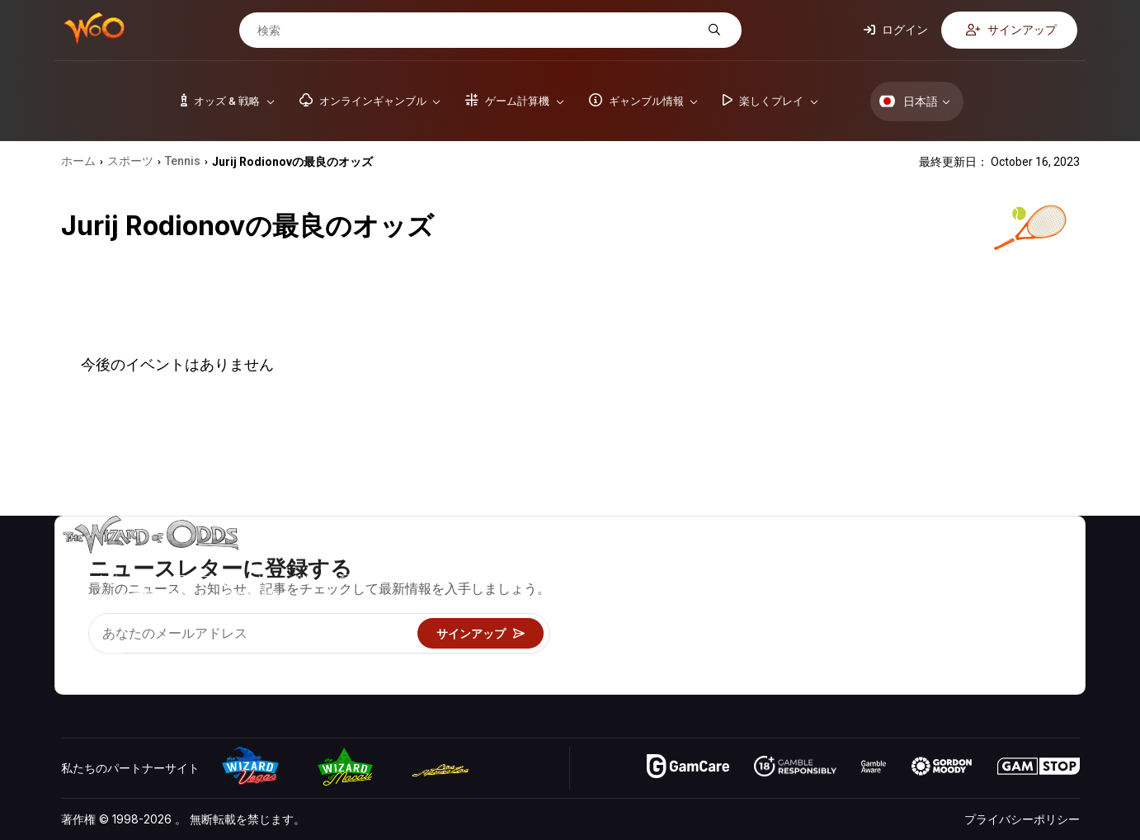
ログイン (896, 29)
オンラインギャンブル (794, 657)
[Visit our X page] (111, 661)
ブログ (1016, 585)
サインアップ (1011, 29)
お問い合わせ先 (933, 585)
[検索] (478, 30)
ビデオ (1016, 561)
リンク (910, 609)
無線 (904, 657)
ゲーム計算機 (771, 585)
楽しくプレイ (771, 633)
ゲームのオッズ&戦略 (792, 561)
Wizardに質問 (773, 681)
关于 (904, 561)
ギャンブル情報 (777, 609)
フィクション (1033, 633)
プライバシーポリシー (1022, 819)
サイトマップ (1033, 609)
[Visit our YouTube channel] (75, 661)
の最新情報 (922, 633)
